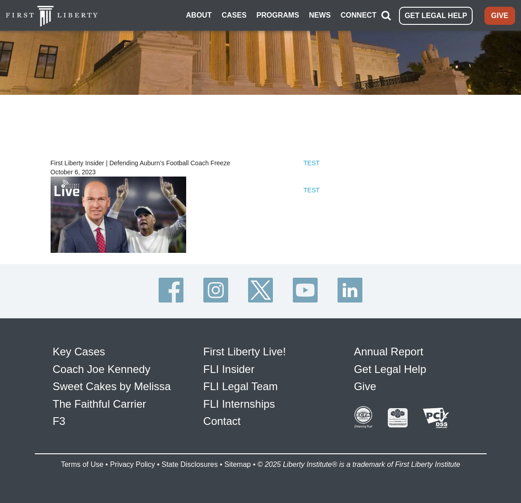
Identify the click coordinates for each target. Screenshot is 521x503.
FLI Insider (228, 369)
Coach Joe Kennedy (101, 369)
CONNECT (358, 15)
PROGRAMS (278, 15)
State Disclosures (189, 464)
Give (365, 386)
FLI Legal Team (240, 386)
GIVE (499, 15)
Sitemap (237, 464)
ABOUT (199, 15)
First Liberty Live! (244, 351)
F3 (59, 421)
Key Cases (79, 351)
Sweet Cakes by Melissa (112, 386)
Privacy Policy (132, 464)
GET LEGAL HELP (435, 15)
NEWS (320, 15)
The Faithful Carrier (99, 404)
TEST (312, 163)
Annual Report (388, 351)
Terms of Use (82, 464)
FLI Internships (239, 404)
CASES (233, 15)
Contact (222, 421)
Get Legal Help (390, 369)
